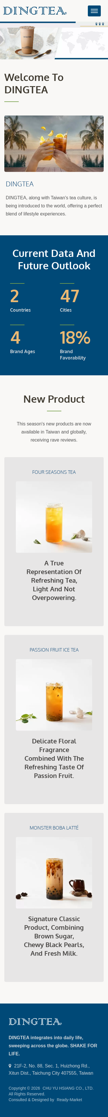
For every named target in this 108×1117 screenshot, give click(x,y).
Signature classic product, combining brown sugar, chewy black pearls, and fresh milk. (54, 936)
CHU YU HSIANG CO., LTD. (68, 1088)
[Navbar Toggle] (94, 10)
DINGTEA (19, 183)
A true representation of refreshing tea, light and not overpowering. (54, 580)
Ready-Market (69, 1099)
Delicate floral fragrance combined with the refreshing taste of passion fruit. (54, 758)
